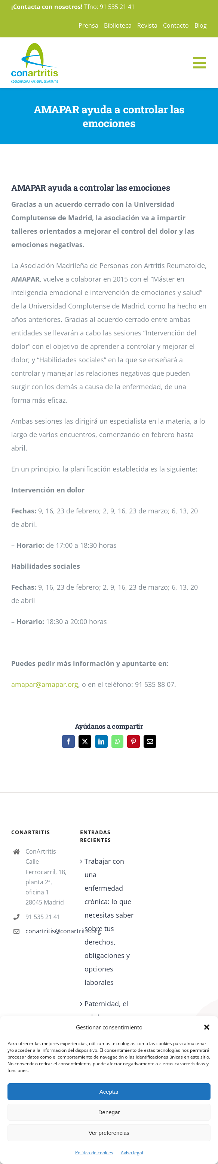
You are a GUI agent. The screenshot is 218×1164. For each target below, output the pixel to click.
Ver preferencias (109, 1133)
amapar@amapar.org (44, 684)
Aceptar (109, 1091)
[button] (207, 1027)
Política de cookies (94, 1152)
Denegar (109, 1112)
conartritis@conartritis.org (47, 931)
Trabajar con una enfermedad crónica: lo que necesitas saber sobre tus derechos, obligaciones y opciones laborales (109, 922)
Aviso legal (132, 1152)
